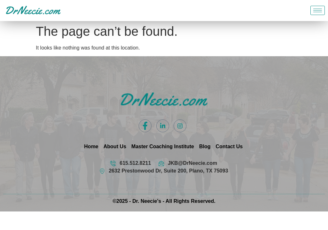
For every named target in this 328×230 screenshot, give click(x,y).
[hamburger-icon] (317, 10)
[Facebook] (145, 125)
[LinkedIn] (162, 125)
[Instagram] (180, 125)
